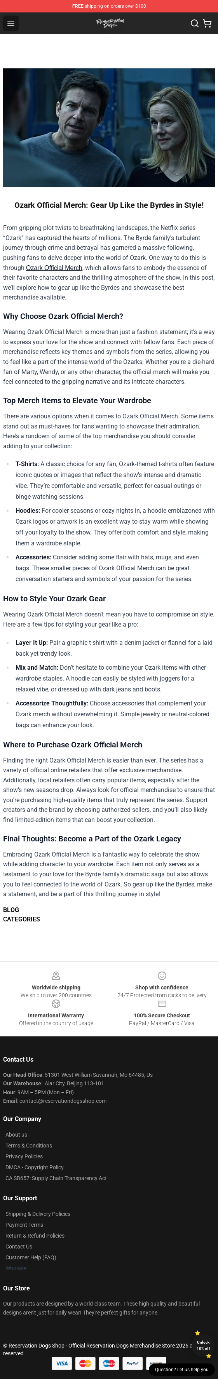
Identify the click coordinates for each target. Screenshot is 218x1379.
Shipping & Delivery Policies (37, 1214)
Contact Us (18, 1246)
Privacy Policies (24, 1156)
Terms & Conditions (28, 1145)
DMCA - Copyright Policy (34, 1167)
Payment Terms (24, 1225)
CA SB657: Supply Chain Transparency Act (56, 1178)
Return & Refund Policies (35, 1236)
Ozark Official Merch (54, 268)
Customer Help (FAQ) (30, 1257)
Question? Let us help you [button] (182, 1369)
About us (16, 1135)
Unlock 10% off (203, 1345)
